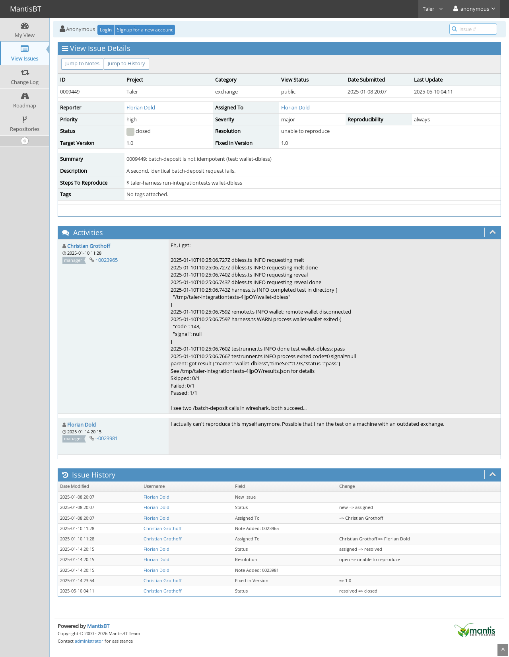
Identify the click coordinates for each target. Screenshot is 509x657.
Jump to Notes (82, 63)
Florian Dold (140, 107)
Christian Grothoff (88, 246)
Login (106, 29)
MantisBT (98, 626)
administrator (89, 641)
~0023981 (106, 438)
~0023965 (106, 259)
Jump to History (126, 63)
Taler (433, 8)
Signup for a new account (145, 29)
